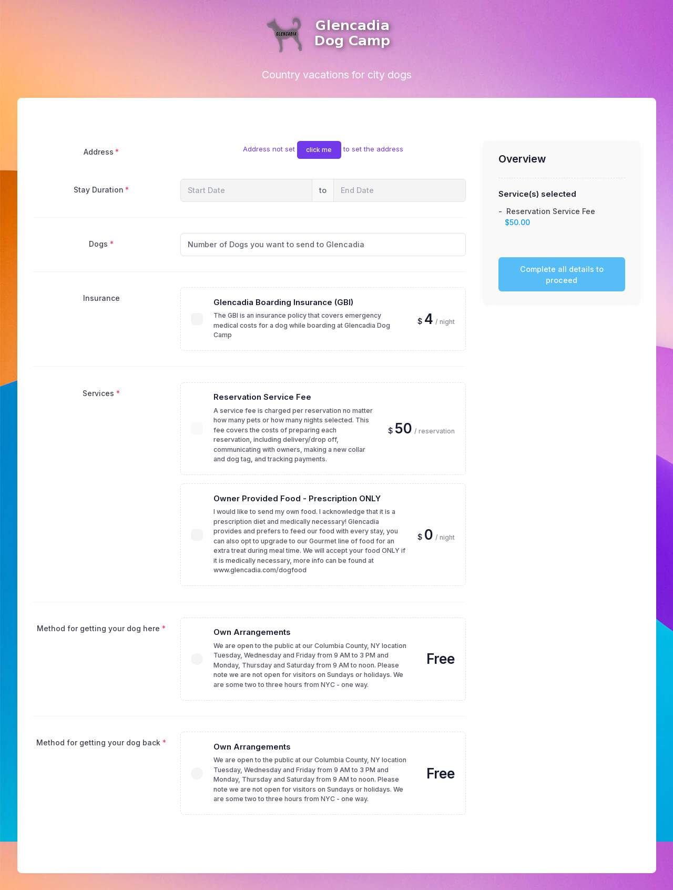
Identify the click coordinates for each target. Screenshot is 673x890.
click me (319, 150)
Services (98, 393)
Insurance (101, 298)
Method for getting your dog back (98, 742)
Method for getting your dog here (98, 628)
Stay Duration (99, 189)
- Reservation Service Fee (546, 217)
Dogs (98, 243)
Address (99, 151)
